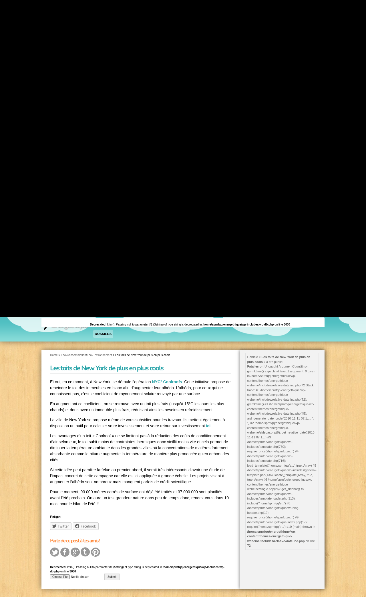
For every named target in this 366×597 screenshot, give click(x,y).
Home (54, 354)
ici (208, 425)
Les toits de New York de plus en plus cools (106, 367)
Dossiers (103, 334)
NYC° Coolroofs (167, 381)
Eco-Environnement (99, 354)
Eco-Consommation (73, 354)
